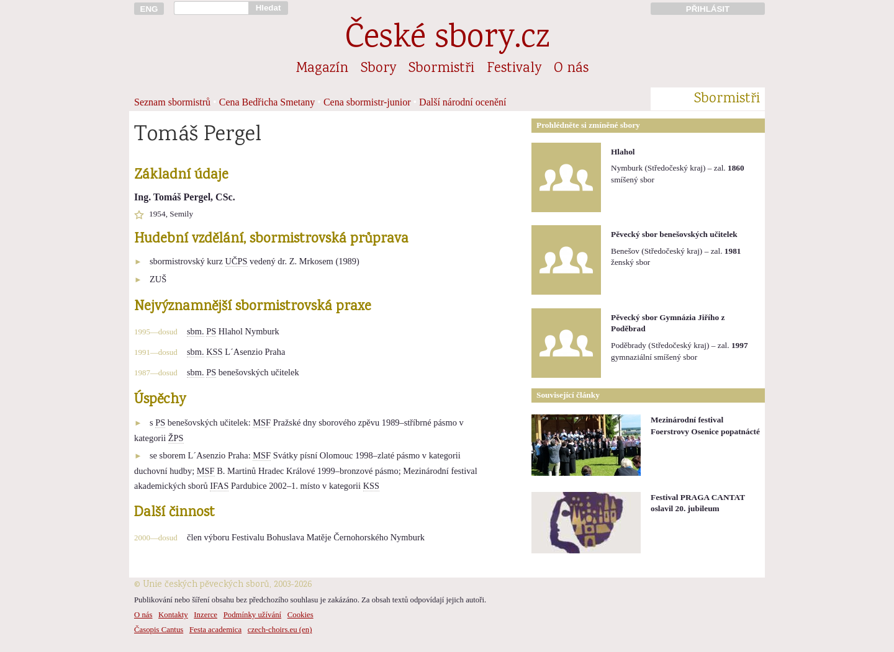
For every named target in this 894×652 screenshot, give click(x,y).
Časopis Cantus (158, 629)
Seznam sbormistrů (172, 102)
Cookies (300, 614)
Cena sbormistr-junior (367, 102)
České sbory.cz (447, 39)
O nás (571, 69)
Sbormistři (441, 69)
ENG (149, 9)
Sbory (378, 69)
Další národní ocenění (462, 102)
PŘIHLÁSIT (707, 9)
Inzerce (205, 614)
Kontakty (173, 614)
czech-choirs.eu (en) (280, 629)
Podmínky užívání (252, 614)
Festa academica (215, 629)
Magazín (322, 69)
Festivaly (514, 69)
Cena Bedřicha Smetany (267, 102)
